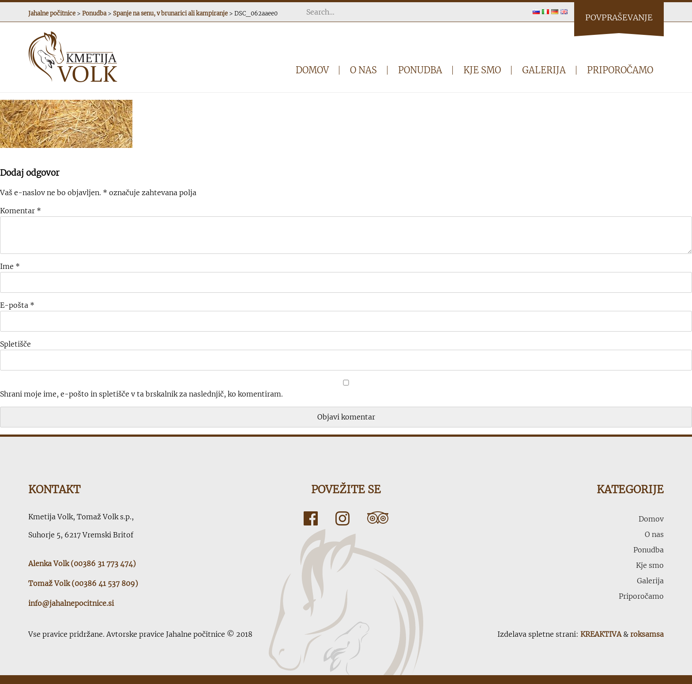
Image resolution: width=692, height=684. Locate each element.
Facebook (311, 518)
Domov (312, 70)
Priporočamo (620, 70)
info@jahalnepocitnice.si (71, 603)
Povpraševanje (619, 17)
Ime (10, 266)
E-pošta (17, 305)
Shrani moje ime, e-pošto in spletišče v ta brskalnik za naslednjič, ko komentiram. (141, 393)
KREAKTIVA (600, 634)
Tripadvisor (377, 518)
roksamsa (647, 634)
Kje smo (482, 70)
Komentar (20, 210)
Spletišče (15, 344)
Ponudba (420, 70)
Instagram (342, 518)
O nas (363, 70)
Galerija (544, 70)
